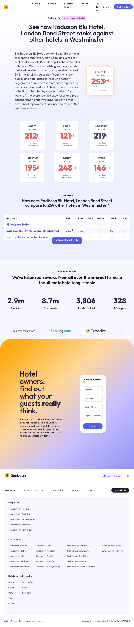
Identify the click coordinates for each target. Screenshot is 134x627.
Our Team (90, 490)
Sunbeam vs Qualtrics (77, 545)
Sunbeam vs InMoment (18, 566)
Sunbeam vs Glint (43, 545)
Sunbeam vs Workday (18, 545)
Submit (92, 426)
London (11, 598)
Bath (10, 592)
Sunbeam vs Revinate (111, 545)
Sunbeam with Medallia (18, 508)
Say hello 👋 (120, 490)
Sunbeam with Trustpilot (19, 524)
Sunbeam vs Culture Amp (78, 550)
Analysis (36, 3)
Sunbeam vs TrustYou (76, 561)
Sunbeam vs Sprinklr (45, 556)
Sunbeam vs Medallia (45, 561)
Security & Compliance (33, 490)
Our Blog (75, 490)
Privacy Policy (57, 490)
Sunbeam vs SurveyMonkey (48, 566)
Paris (24, 587)
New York (26, 592)
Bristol (11, 582)
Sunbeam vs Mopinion (45, 550)
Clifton (11, 587)
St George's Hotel (17, 224)
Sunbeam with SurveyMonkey (21, 519)
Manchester (27, 582)
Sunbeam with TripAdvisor (20, 529)
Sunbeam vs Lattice (17, 556)
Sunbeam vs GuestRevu (77, 556)
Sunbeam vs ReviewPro (112, 550)
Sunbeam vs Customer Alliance (81, 566)
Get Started (123, 7)
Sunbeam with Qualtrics (19, 514)
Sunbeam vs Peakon (17, 550)
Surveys (52, 3)
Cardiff (11, 603)
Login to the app (111, 475)
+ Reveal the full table (67, 240)
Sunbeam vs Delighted (18, 561)
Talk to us (98, 6)
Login (106, 7)
